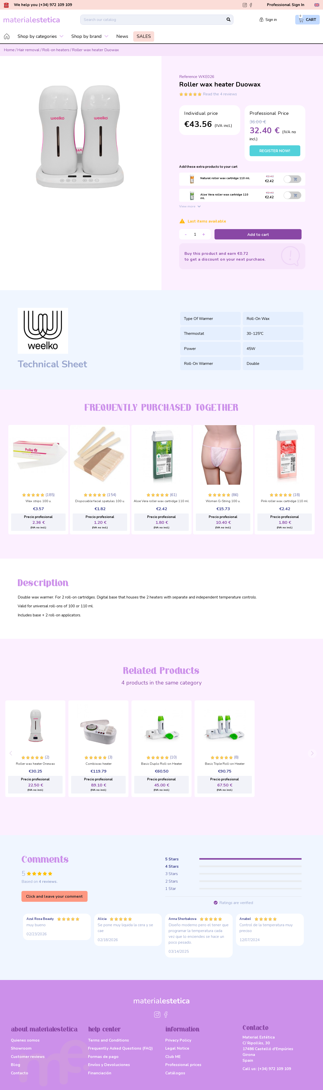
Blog (15, 1064)
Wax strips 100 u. (38, 501)
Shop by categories (41, 36)
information (182, 1029)
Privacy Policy (178, 1040)
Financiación (99, 1073)
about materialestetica (44, 1029)
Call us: (267, 1068)
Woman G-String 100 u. (223, 501)
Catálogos (175, 1073)
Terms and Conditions (108, 1040)
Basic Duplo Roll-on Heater (161, 764)
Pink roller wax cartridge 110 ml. (284, 501)
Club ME (173, 1056)
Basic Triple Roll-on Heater (225, 764)
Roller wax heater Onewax (35, 764)
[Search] (156, 20)
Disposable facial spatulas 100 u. (100, 501)
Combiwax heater (99, 764)
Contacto (19, 1073)
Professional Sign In (285, 4)
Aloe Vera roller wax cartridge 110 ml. (162, 501)
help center (104, 1029)
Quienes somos (25, 1040)
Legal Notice (177, 1048)
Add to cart (258, 234)
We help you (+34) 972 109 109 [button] (38, 5)
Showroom (21, 1048)
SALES (144, 36)
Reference (188, 76)
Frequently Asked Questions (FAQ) (120, 1048)
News (122, 36)
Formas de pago (103, 1056)
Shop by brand (90, 36)
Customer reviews (28, 1056)
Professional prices (183, 1064)
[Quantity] (195, 234)
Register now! (274, 150)
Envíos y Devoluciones (109, 1064)
